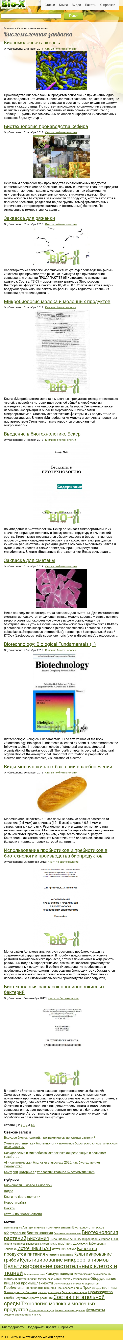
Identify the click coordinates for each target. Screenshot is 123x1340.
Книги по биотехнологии (60, 307)
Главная (9, 28)
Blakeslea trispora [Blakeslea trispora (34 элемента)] (13, 1227)
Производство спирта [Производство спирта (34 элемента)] (49, 1292)
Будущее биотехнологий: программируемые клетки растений (49, 1137)
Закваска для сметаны (29, 560)
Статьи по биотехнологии (61, 48)
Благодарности (13, 1327)
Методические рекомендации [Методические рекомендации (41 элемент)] (92, 1273)
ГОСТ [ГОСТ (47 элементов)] (114, 1239)
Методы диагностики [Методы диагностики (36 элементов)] (50, 1279)
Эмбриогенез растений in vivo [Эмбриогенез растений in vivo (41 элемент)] (22, 1314)
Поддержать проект (41, 1327)
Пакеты (90, 5)
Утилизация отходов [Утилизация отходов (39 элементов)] (41, 1310)
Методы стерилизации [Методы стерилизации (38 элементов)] (76, 1278)
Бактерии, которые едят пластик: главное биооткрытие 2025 (49, 1172)
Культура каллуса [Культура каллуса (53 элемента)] (59, 1274)
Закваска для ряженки (29, 218)
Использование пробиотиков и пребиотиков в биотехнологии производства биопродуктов (55, 853)
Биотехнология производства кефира (46, 126)
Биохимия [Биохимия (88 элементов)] (38, 1238)
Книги (63, 5)
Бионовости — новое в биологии (28, 1185)
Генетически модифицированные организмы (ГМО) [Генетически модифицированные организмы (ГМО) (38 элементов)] (34, 1243)
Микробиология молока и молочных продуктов (57, 301)
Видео (76, 5)
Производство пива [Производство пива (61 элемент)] (100, 1287)
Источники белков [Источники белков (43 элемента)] (64, 1249)
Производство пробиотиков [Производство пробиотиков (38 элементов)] (20, 1292)
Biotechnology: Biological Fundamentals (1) (50, 644)
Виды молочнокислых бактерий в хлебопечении (58, 766)
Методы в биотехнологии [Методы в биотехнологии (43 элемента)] (20, 1278)
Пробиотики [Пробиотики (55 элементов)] (14, 1288)
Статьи (50, 5)
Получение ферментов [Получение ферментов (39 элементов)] (85, 1283)
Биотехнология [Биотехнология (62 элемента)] (40, 1233)
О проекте (107, 5)
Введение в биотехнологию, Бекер (42, 434)
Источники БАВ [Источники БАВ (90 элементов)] (34, 1248)
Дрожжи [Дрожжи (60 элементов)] (80, 1243)
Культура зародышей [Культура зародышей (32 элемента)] (34, 1274)
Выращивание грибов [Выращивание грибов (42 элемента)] (96, 1239)
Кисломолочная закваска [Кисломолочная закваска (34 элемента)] (59, 1255)
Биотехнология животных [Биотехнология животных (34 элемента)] (67, 1233)
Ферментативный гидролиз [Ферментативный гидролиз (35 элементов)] (70, 1310)
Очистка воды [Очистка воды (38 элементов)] (62, 1283)
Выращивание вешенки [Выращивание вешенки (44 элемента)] (65, 1239)
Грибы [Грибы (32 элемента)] (69, 1244)
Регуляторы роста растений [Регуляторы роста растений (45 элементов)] (33, 1298)
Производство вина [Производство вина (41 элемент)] (69, 1287)
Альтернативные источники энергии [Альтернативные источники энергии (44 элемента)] (46, 1227)
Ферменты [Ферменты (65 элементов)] (95, 1310)
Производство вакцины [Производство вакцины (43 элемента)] (40, 1287)
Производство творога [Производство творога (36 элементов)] (74, 1292)
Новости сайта (15, 1202)
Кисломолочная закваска (33, 42)
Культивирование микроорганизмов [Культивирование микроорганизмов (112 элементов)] (64, 1260)
